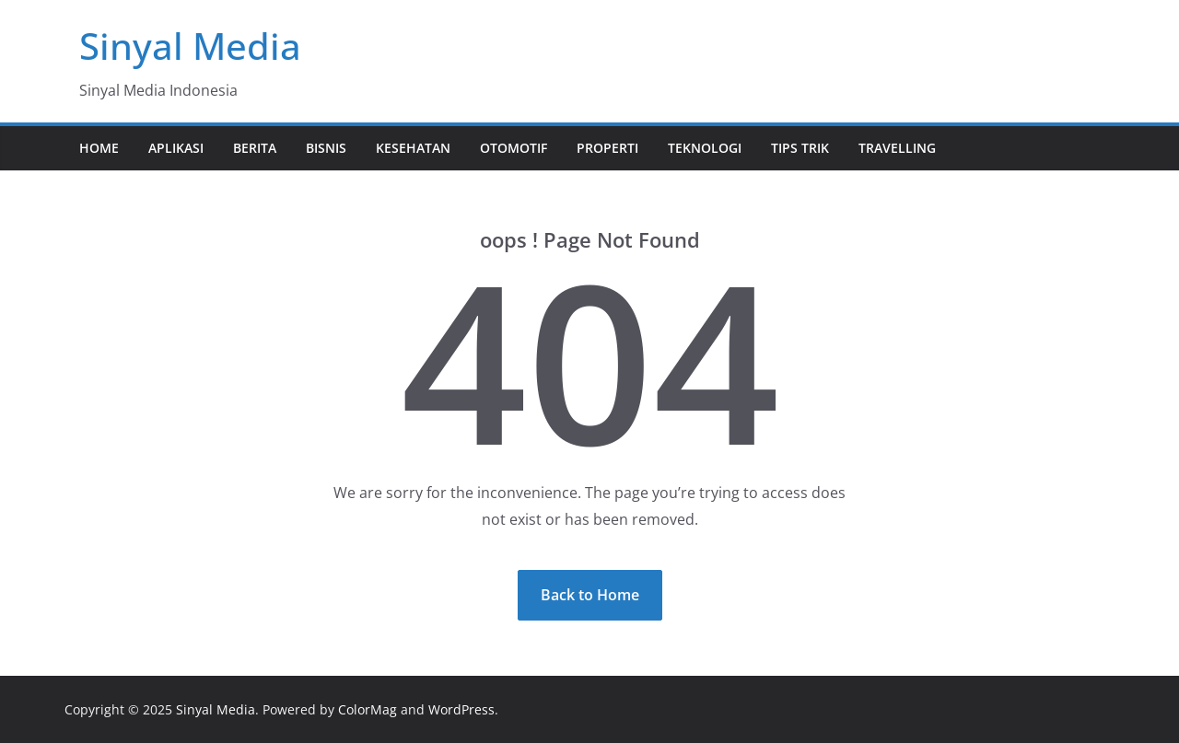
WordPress (461, 709)
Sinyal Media (190, 45)
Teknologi (704, 148)
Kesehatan (413, 148)
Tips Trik (800, 148)
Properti (607, 148)
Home (99, 148)
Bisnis (326, 148)
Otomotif (513, 148)
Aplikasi (176, 148)
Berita (254, 148)
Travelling (897, 148)
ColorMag (367, 709)
